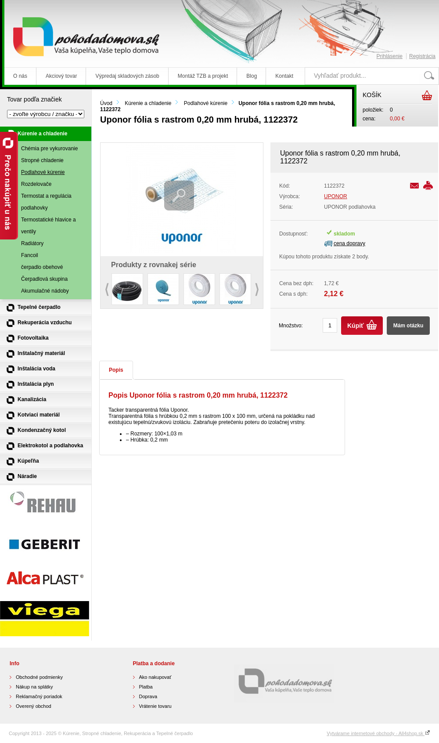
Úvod (106, 103)
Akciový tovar (61, 76)
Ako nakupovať (155, 677)
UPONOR (335, 196)
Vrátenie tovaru (155, 706)
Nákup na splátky (34, 686)
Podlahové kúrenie (205, 103)
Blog (251, 76)
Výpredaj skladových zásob (127, 76)
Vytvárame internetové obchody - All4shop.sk (378, 733)
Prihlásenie (390, 56)
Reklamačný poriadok (39, 696)
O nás (20, 76)
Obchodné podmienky (39, 677)
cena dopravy (349, 243)
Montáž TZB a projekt (203, 76)
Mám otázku (408, 326)
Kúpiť (355, 325)
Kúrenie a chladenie (148, 103)
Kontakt (284, 76)
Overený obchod (33, 706)
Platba (146, 686)
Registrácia (422, 56)
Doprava (148, 696)
